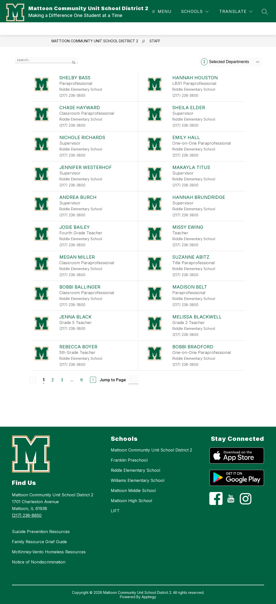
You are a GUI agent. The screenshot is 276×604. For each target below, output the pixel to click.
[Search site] (265, 12)
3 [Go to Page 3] (62, 379)
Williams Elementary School (137, 480)
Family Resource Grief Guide (39, 541)
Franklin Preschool (129, 460)
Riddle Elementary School (135, 470)
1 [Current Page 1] (43, 379)
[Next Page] (93, 380)
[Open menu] (161, 11)
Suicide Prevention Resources (41, 531)
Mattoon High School (131, 500)
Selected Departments (225, 61)
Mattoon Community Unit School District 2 (94, 41)
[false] (46, 60)
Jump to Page (113, 379)
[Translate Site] (236, 11)
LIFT (115, 510)
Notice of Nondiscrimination (38, 561)
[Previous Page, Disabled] (33, 380)
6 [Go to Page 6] (81, 379)
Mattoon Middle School (133, 490)
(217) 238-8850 (27, 515)
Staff (155, 41)
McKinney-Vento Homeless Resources (49, 551)
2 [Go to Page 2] (52, 379)
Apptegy (149, 597)
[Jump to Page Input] (133, 379)
